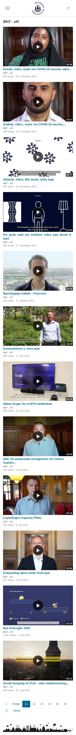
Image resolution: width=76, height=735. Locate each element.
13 (41, 704)
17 (6, 710)
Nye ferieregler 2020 (16, 628)
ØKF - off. (8, 73)
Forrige (16, 704)
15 (57, 704)
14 (49, 704)
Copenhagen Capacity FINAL (22, 517)
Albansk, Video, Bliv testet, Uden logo (28, 179)
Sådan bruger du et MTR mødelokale (27, 403)
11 (26, 704)
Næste (16, 710)
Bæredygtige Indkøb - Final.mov (24, 293)
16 (65, 704)
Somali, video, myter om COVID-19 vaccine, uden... (37, 69)
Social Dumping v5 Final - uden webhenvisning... (36, 683)
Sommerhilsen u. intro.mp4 (21, 348)
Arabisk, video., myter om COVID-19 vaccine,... (34, 124)
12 (34, 704)
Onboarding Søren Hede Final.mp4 (26, 573)
